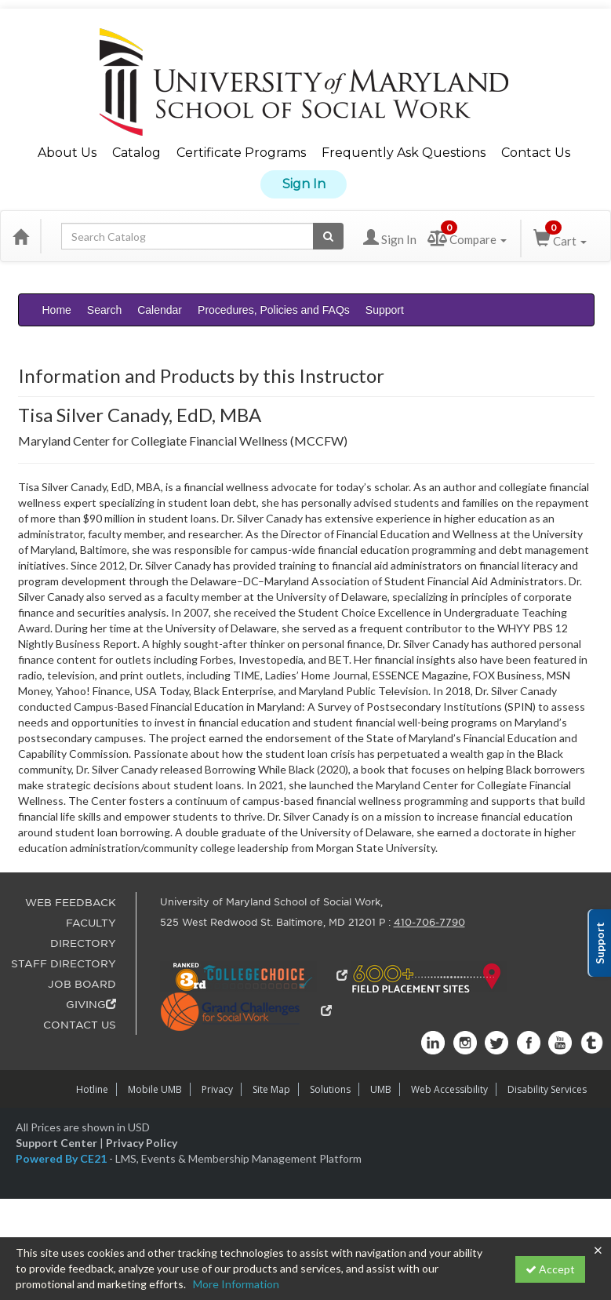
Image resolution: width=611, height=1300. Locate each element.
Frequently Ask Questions (404, 152)
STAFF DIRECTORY (63, 964)
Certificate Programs (241, 152)
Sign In (304, 184)
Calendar (159, 310)
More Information (236, 1284)
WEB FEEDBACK (70, 903)
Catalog (136, 152)
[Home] (20, 236)
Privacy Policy (141, 1142)
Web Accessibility (449, 1089)
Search (104, 310)
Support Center (56, 1142)
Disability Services (547, 1089)
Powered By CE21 (62, 1158)
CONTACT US (79, 1025)
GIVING (91, 1005)
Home (56, 310)
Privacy (217, 1089)
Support (385, 310)
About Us (67, 152)
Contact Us (535, 152)
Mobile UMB (155, 1089)
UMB (380, 1089)
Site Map (271, 1089)
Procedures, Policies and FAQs (274, 310)
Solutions (330, 1089)
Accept (550, 1269)
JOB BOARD (82, 984)
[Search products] (328, 236)
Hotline (92, 1089)
